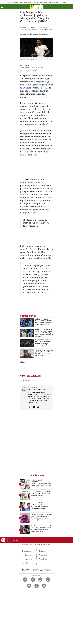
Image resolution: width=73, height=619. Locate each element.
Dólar (16, 2)
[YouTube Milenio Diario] (29, 586)
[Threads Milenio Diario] (48, 579)
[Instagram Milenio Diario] (40, 579)
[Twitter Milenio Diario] (33, 579)
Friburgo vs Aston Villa (55, 2)
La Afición (24, 65)
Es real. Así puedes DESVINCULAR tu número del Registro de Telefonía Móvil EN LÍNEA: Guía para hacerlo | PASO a (41, 483)
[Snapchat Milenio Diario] (44, 586)
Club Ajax (27, 380)
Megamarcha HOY (33, 2)
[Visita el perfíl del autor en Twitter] (38, 407)
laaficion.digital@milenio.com (36, 389)
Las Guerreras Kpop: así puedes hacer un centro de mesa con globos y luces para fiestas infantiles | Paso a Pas (41, 517)
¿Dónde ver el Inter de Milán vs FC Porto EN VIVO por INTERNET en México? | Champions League (44, 321)
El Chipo (64, 2)
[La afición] (36, 6)
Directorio (42, 551)
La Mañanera (23, 2)
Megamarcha (43, 2)
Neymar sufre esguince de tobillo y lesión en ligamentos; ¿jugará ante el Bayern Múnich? (43, 342)
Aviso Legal (43, 559)
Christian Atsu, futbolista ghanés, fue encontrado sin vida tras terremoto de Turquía (44, 352)
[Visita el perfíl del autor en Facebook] (29, 407)
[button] (1, 7)
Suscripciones (27, 559)
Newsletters (26, 551)
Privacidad (43, 555)
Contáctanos (26, 555)
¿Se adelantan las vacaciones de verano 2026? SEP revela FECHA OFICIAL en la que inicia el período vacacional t (41, 528)
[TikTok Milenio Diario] (36, 586)
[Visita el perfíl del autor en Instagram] (33, 407)
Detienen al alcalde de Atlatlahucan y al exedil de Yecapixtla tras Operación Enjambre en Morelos (39, 505)
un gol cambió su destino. (34, 153)
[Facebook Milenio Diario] (25, 579)
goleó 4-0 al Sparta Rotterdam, (36, 86)
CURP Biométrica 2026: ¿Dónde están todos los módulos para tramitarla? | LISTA (41, 493)
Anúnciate (25, 563)
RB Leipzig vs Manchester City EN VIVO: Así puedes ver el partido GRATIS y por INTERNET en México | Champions (44, 332)
